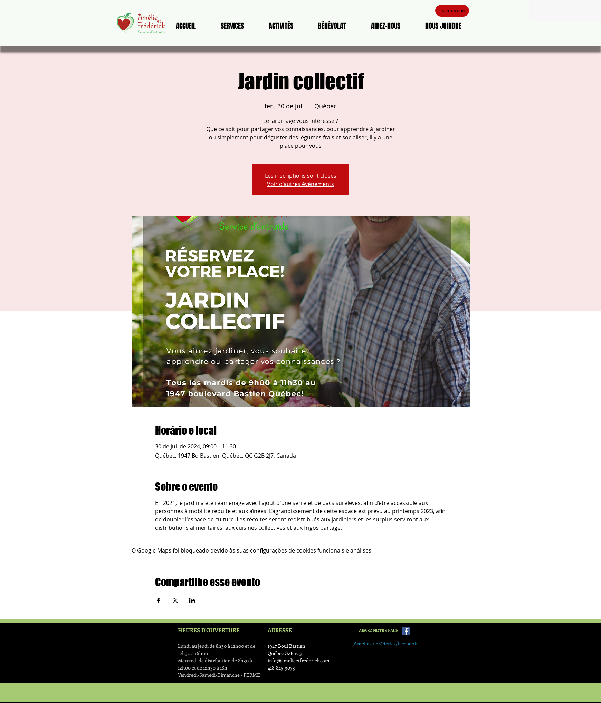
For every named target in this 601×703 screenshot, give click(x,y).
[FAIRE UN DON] (452, 11)
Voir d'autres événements (300, 184)
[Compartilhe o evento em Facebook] (158, 600)
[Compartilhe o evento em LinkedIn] (192, 600)
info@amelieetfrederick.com (299, 660)
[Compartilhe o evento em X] (175, 600)
